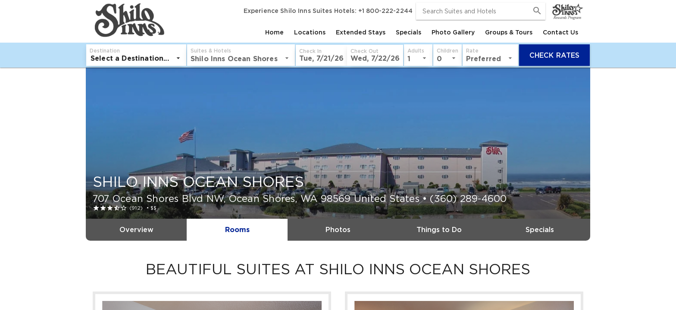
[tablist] (374, 32)
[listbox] (136, 58)
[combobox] (480, 11)
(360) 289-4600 (468, 198)
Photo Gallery (453, 32)
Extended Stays (360, 32)
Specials (408, 32)
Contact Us (560, 32)
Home (274, 32)
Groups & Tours (508, 32)
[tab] (274, 32)
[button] (321, 55)
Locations (309, 32)
